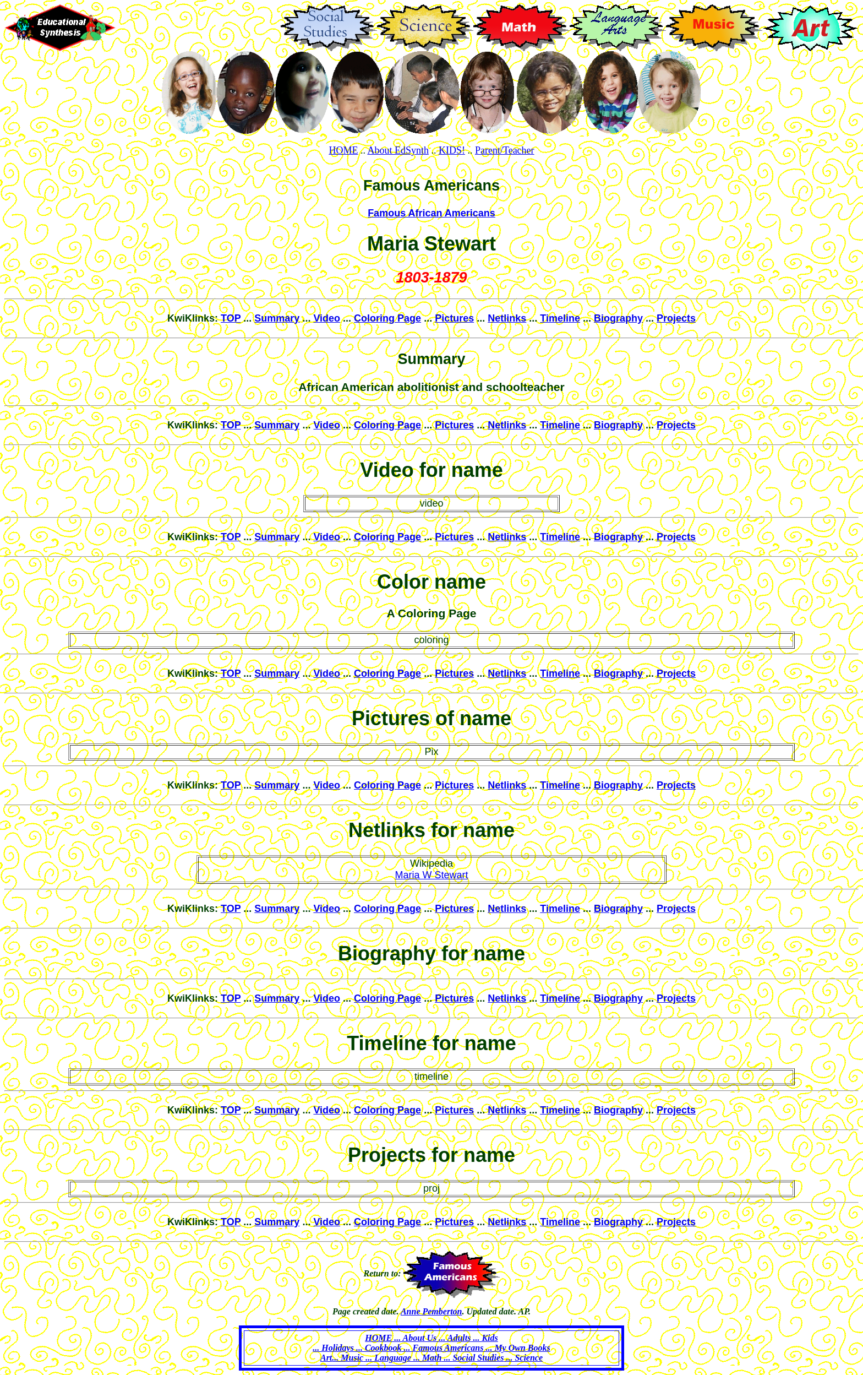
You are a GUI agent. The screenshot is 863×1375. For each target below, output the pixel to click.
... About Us (415, 1338)
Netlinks (507, 318)
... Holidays (333, 1347)
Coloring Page (387, 318)
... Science (523, 1357)
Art (326, 1357)
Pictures (454, 318)
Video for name (431, 470)
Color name (431, 581)
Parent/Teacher (504, 150)
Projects (676, 318)
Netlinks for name (431, 830)
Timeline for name (431, 1043)
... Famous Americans (443, 1347)
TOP (231, 318)
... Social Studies (472, 1357)
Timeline (560, 318)
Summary (276, 318)
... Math (426, 1357)
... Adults (455, 1338)
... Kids (484, 1338)
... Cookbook (378, 1347)
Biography (618, 318)
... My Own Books (516, 1347)
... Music (347, 1357)
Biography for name (431, 953)
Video (326, 318)
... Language (387, 1357)
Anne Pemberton (431, 1311)
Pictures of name (431, 718)
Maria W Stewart (431, 875)
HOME (343, 150)
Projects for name (431, 1155)
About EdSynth (398, 150)
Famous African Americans (431, 213)
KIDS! (452, 150)
